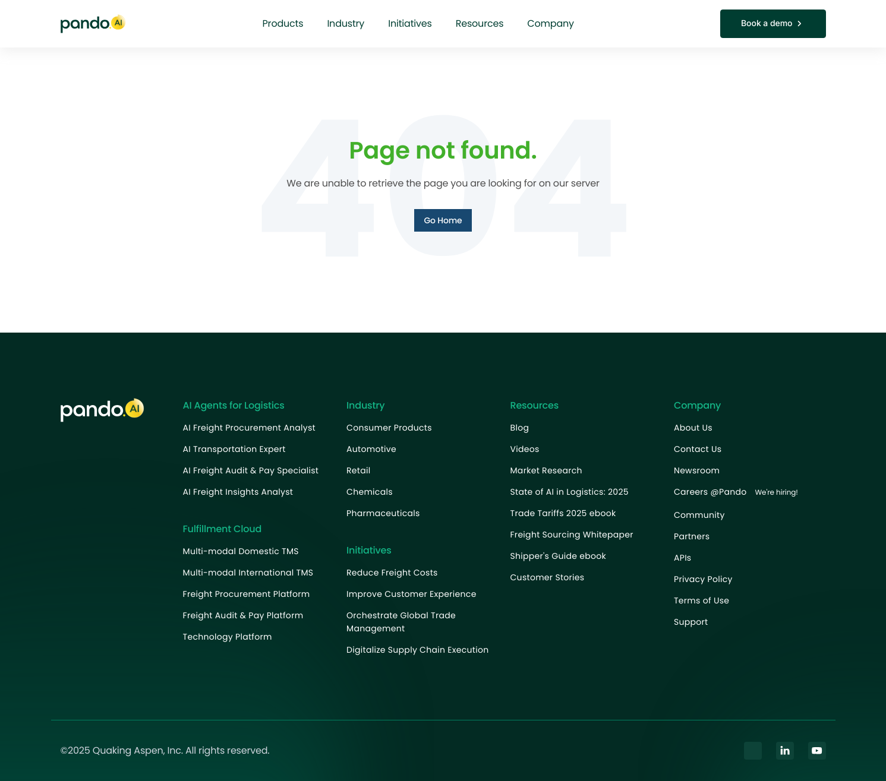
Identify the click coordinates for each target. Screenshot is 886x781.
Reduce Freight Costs (392, 572)
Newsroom (697, 470)
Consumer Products (389, 428)
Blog (519, 428)
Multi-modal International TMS (248, 572)
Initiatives (410, 23)
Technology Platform (227, 637)
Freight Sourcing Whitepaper (571, 534)
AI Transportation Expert (234, 449)
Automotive (371, 449)
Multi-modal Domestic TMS (241, 551)
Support (691, 622)
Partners (692, 536)
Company (550, 23)
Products (283, 23)
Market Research (546, 470)
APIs (683, 558)
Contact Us (697, 449)
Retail (358, 470)
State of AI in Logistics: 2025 (569, 492)
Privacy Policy (703, 579)
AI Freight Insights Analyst (238, 492)
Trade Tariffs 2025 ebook (563, 513)
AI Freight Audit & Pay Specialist (251, 470)
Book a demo (773, 23)
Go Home (443, 220)
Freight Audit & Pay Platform (243, 615)
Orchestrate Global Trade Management (401, 621)
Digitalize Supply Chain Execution (417, 650)
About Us (693, 428)
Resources (480, 23)
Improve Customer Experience (411, 594)
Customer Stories (547, 577)
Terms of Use (701, 600)
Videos (525, 449)
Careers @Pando (739, 493)
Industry (345, 23)
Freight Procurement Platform (246, 594)
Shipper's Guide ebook (558, 556)
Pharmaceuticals (383, 513)
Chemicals (369, 492)
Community (699, 515)
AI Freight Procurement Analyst (249, 428)
